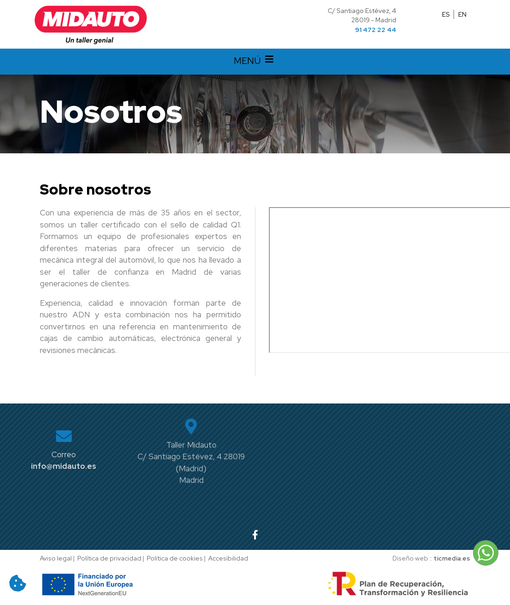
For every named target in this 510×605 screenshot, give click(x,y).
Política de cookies (175, 558)
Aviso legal (56, 558)
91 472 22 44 (375, 29)
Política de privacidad (109, 558)
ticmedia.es (452, 558)
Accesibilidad (228, 558)
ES (446, 14)
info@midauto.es (63, 466)
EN (462, 14)
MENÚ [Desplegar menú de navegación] (255, 62)
